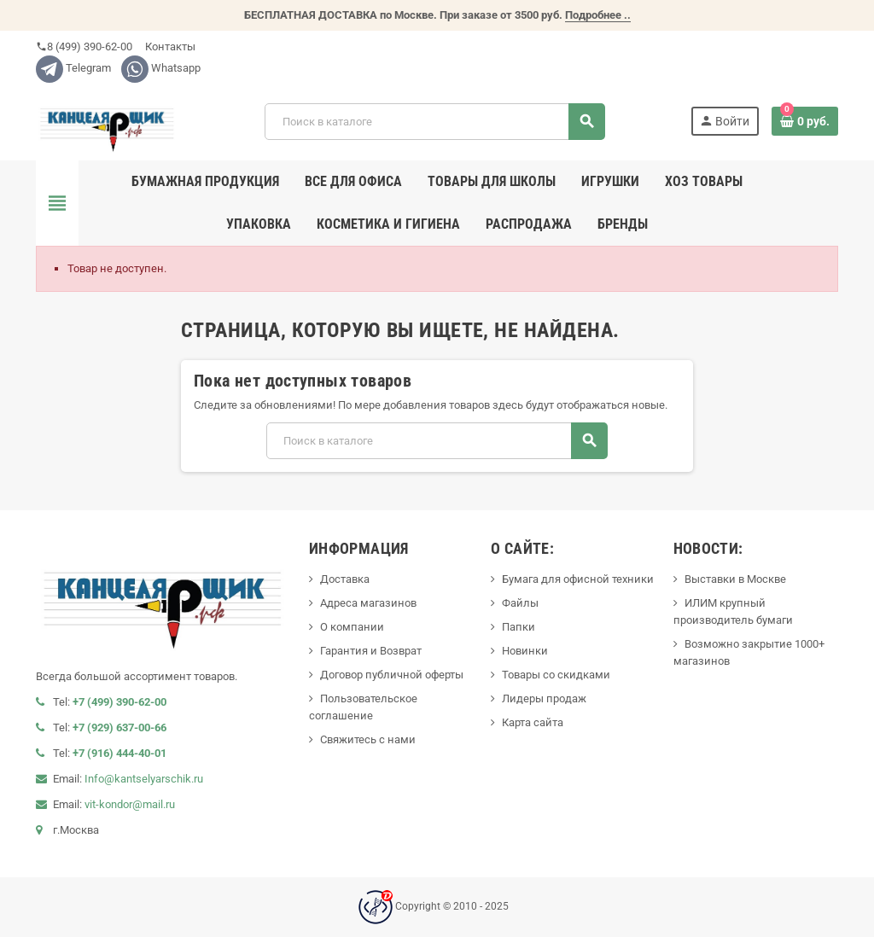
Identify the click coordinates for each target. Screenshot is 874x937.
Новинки (525, 650)
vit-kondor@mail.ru (129, 804)
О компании (352, 626)
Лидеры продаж (544, 698)
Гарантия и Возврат (371, 650)
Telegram (73, 67)
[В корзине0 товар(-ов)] (805, 121)
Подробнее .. (598, 15)
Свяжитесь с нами (368, 739)
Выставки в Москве (735, 579)
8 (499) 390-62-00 (84, 46)
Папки (518, 626)
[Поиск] (434, 121)
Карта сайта (532, 722)
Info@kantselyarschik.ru (143, 778)
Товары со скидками (556, 674)
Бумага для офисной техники (578, 579)
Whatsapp (161, 67)
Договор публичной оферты (391, 674)
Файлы (520, 603)
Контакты (169, 46)
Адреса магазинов (368, 603)
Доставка (345, 579)
